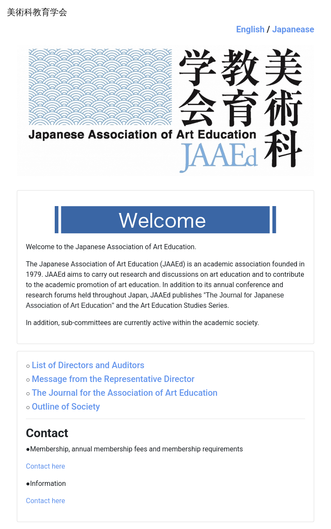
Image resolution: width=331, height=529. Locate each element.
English (250, 29)
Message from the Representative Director (113, 379)
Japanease (293, 29)
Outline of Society (66, 406)
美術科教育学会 (37, 12)
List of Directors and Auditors (88, 365)
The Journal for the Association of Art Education (125, 393)
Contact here (45, 466)
